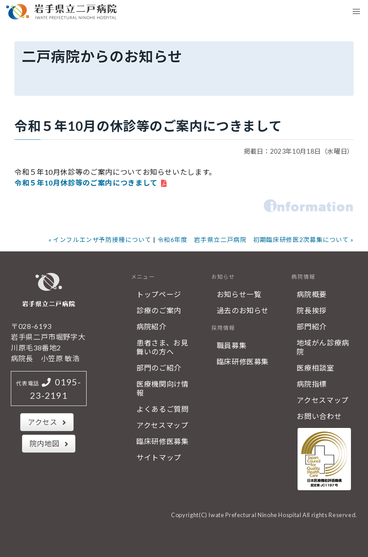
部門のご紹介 (158, 367)
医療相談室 (315, 367)
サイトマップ (158, 457)
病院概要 (312, 294)
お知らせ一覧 (239, 294)
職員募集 (232, 345)
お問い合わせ (319, 416)
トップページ (158, 294)
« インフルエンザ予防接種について (100, 239)
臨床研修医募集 (162, 441)
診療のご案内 (158, 310)
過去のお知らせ (243, 310)
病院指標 (312, 384)
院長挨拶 (312, 310)
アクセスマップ (162, 425)
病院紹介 (151, 326)
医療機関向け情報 (162, 388)
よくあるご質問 (162, 409)
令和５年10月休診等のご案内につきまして (86, 182)
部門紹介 (312, 326)
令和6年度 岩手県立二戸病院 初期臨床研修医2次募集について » (256, 239)
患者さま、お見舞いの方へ (162, 347)
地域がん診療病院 (323, 347)
